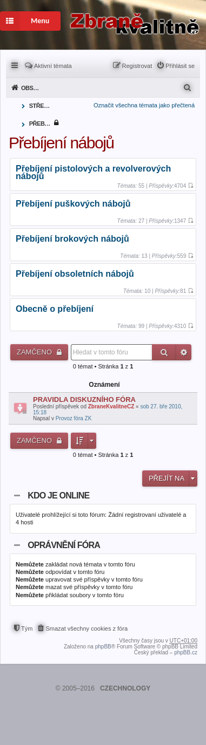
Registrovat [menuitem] (137, 66)
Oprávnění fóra (64, 545)
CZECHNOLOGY (125, 688)
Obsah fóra (32, 88)
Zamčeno (35, 352)
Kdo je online (58, 495)
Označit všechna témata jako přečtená (144, 105)
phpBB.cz (185, 652)
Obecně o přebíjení (55, 309)
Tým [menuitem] (26, 628)
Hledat (164, 352)
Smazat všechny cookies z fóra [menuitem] (86, 628)
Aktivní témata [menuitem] (53, 66)
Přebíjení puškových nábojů (73, 204)
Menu (24, 21)
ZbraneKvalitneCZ (111, 406)
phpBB (103, 647)
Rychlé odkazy (15, 65)
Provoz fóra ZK (74, 418)
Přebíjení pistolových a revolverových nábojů (93, 173)
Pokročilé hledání (183, 352)
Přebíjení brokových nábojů (72, 239)
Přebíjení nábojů (40, 123)
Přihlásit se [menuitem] (180, 66)
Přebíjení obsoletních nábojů (75, 274)
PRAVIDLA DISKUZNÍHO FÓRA (84, 399)
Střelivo (40, 105)
